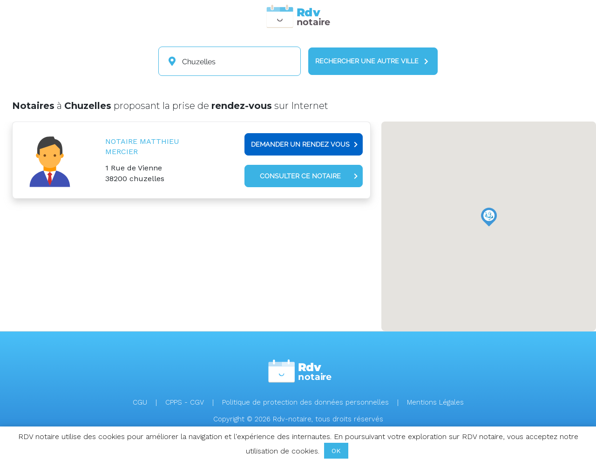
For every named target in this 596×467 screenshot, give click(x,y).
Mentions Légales (435, 402)
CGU (140, 402)
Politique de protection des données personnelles (305, 402)
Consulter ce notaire (309, 176)
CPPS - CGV (184, 402)
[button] (489, 217)
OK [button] (336, 450)
